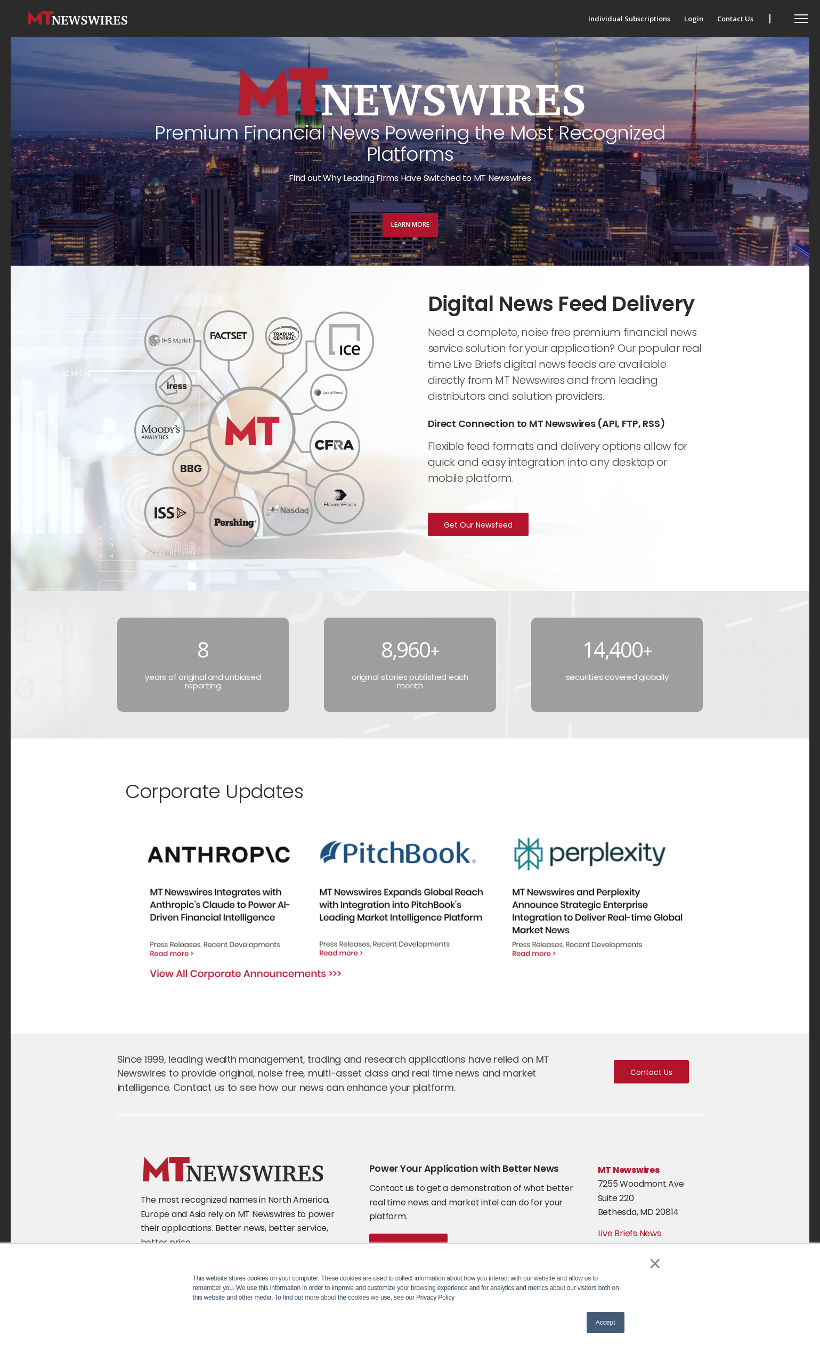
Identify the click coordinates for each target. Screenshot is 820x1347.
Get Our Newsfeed (478, 525)
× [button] (655, 1263)
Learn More (410, 224)
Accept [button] (605, 1322)
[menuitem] (629, 18)
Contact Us (651, 1072)
